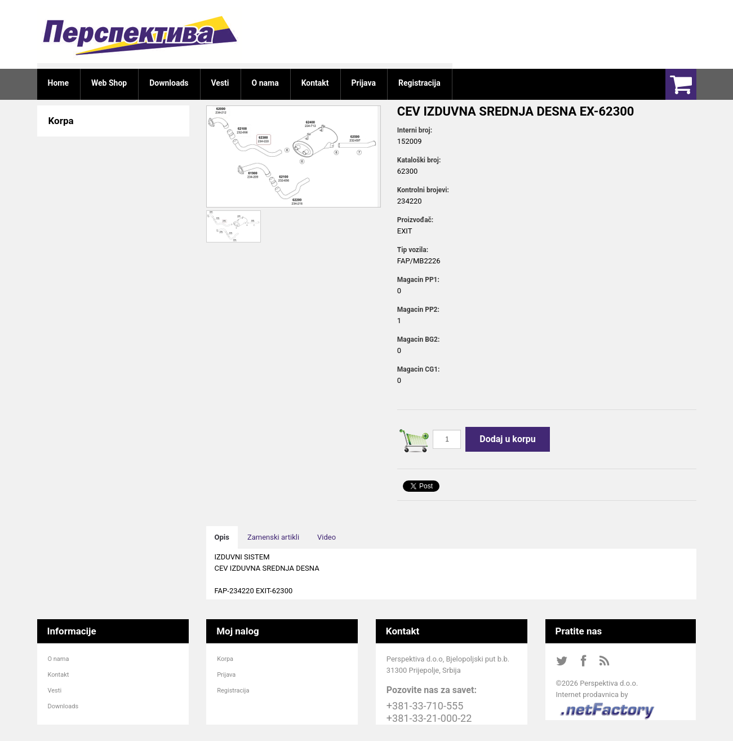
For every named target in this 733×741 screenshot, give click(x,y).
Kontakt (58, 674)
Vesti (55, 690)
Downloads (63, 706)
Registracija (233, 690)
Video (326, 537)
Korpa (225, 659)
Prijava (226, 674)
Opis (222, 537)
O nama (58, 659)
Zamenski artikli (273, 537)
